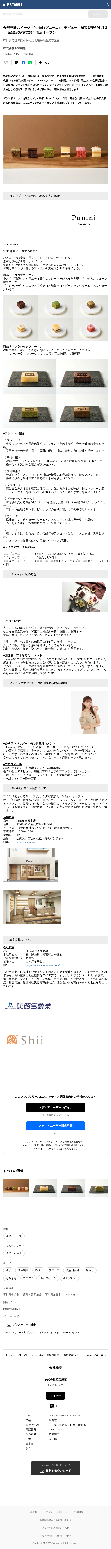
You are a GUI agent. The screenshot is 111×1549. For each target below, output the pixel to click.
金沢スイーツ (48, 1278)
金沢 (8, 1270)
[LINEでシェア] (30, 63)
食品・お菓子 (14, 1253)
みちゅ (90, 1270)
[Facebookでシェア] (23, 63)
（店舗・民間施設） (32, 1294)
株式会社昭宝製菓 (49, 1354)
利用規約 (78, 1512)
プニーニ (54, 1270)
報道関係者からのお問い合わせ (55, 1520)
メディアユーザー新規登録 (55, 1125)
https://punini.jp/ (25, 841)
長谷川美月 (72, 1270)
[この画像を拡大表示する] (16, 1188)
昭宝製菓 (23, 1270)
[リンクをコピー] (47, 63)
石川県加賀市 (53, 1294)
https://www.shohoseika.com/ (43, 965)
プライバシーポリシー (55, 1512)
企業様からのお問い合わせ (55, 1527)
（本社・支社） (71, 1294)
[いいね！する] (6, 63)
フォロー (55, 1395)
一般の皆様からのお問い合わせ (55, 1535)
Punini (38, 1270)
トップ (9, 1354)
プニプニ (28, 1278)
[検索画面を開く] (107, 4)
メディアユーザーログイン (55, 1107)
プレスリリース (26, 1354)
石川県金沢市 (11, 1294)
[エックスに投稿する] (17, 63)
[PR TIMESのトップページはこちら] (14, 4)
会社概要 (32, 1512)
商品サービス (14, 1236)
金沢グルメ (69, 1278)
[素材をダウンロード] (41, 63)
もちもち (11, 1278)
